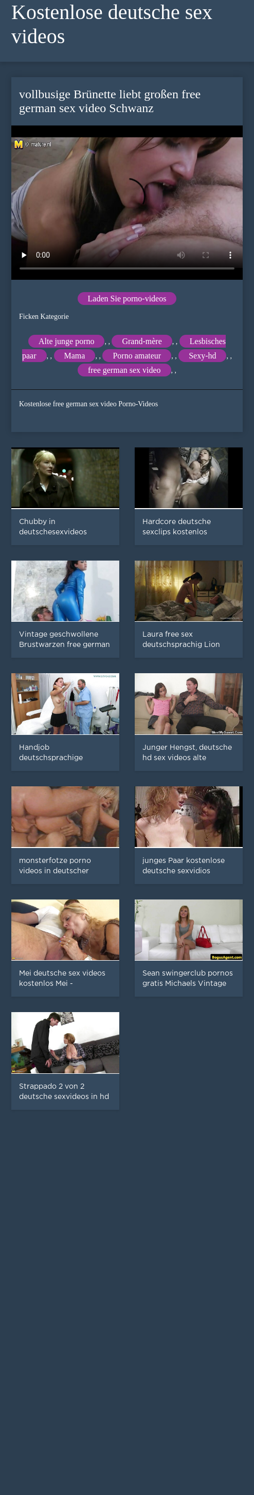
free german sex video (124, 370)
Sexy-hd (202, 355)
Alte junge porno (66, 341)
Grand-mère (141, 341)
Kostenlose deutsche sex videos (111, 24)
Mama (74, 355)
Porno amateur (137, 355)
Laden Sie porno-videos (127, 298)
